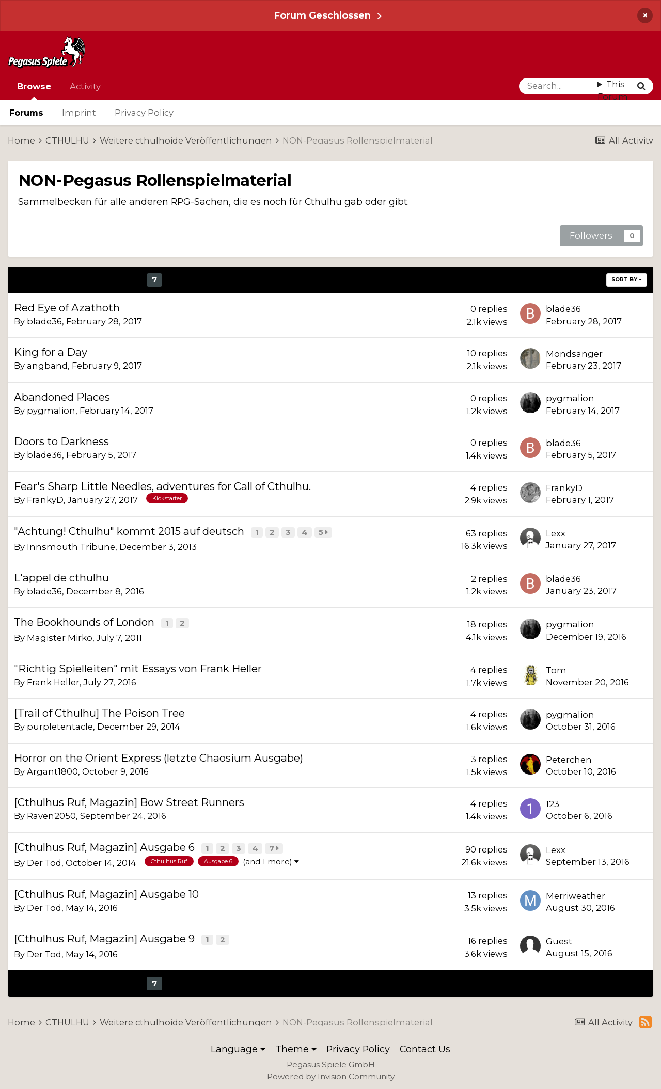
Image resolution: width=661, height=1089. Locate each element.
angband (47, 365)
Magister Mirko (59, 635)
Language (238, 1044)
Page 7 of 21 (347, 280)
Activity (85, 86)
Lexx (555, 533)
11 (226, 280)
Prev (46, 280)
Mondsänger (574, 354)
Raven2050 (51, 814)
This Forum (612, 90)
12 (246, 280)
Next (273, 280)
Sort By (626, 279)
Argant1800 (52, 769)
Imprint (79, 112)
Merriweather (575, 893)
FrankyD (45, 500)
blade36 (44, 321)
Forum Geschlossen (322, 15)
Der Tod (44, 860)
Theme (296, 1044)
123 (552, 802)
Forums (26, 112)
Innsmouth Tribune (71, 546)
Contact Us (425, 1044)
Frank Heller (53, 680)
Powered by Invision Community (331, 1072)
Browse (34, 90)
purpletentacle (60, 724)
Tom (556, 668)
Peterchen (569, 757)
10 (207, 280)
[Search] (558, 86)
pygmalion (51, 410)
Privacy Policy (144, 112)
